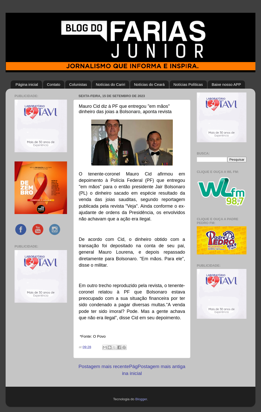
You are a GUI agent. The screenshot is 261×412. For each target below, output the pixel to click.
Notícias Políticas (188, 84)
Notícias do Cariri (110, 84)
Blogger (141, 399)
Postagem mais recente (104, 366)
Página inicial (27, 84)
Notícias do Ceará (149, 84)
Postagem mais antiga (161, 366)
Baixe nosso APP (226, 84)
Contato (53, 84)
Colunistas (78, 84)
